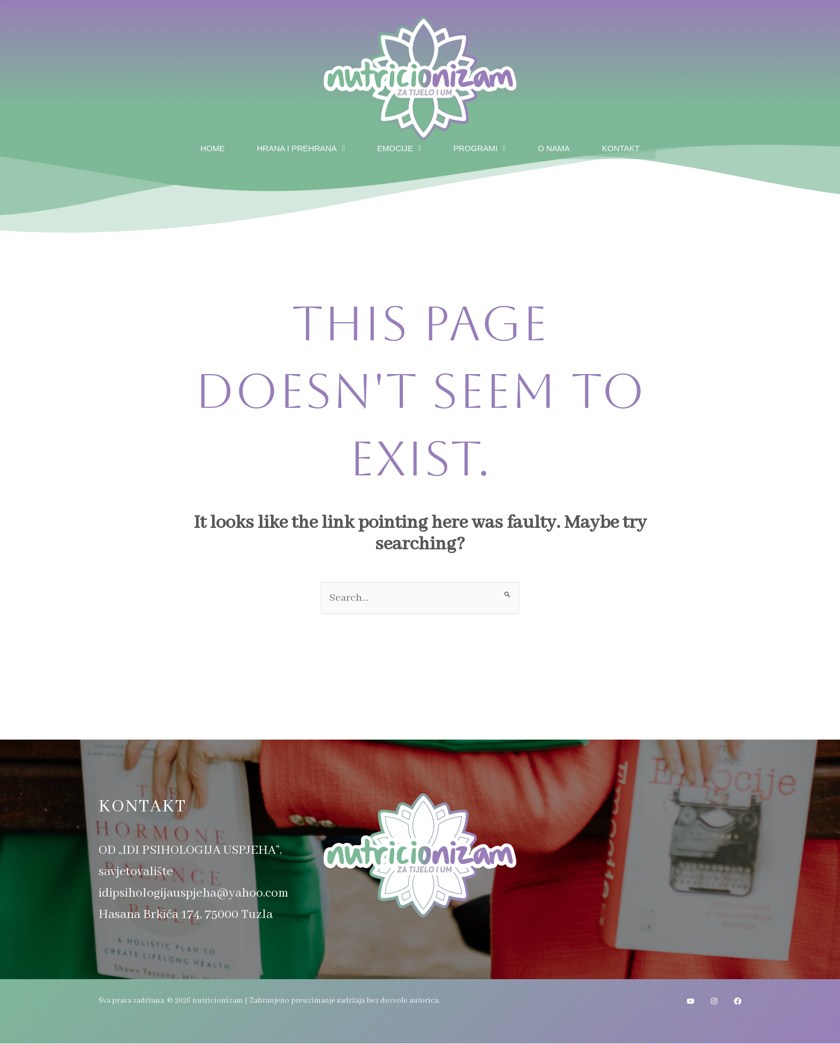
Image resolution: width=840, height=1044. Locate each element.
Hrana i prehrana (296, 146)
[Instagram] (714, 1001)
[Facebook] (737, 1001)
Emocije (398, 146)
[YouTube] (690, 1001)
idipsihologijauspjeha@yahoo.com (193, 893)
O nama (558, 146)
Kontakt (628, 146)
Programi (481, 146)
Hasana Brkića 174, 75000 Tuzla (186, 915)
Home (203, 146)
